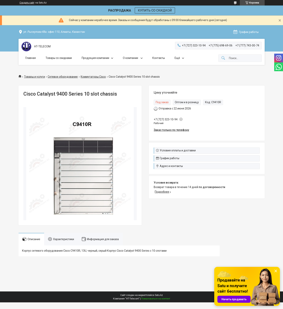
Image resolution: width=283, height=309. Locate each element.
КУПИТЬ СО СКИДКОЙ (155, 10)
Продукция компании (95, 57)
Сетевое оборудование (63, 76)
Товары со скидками (59, 57)
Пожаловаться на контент (155, 298)
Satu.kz (159, 295)
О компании (131, 57)
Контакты (158, 57)
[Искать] (223, 58)
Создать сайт (27, 2)
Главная (30, 57)
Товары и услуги (34, 76)
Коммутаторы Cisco (93, 76)
